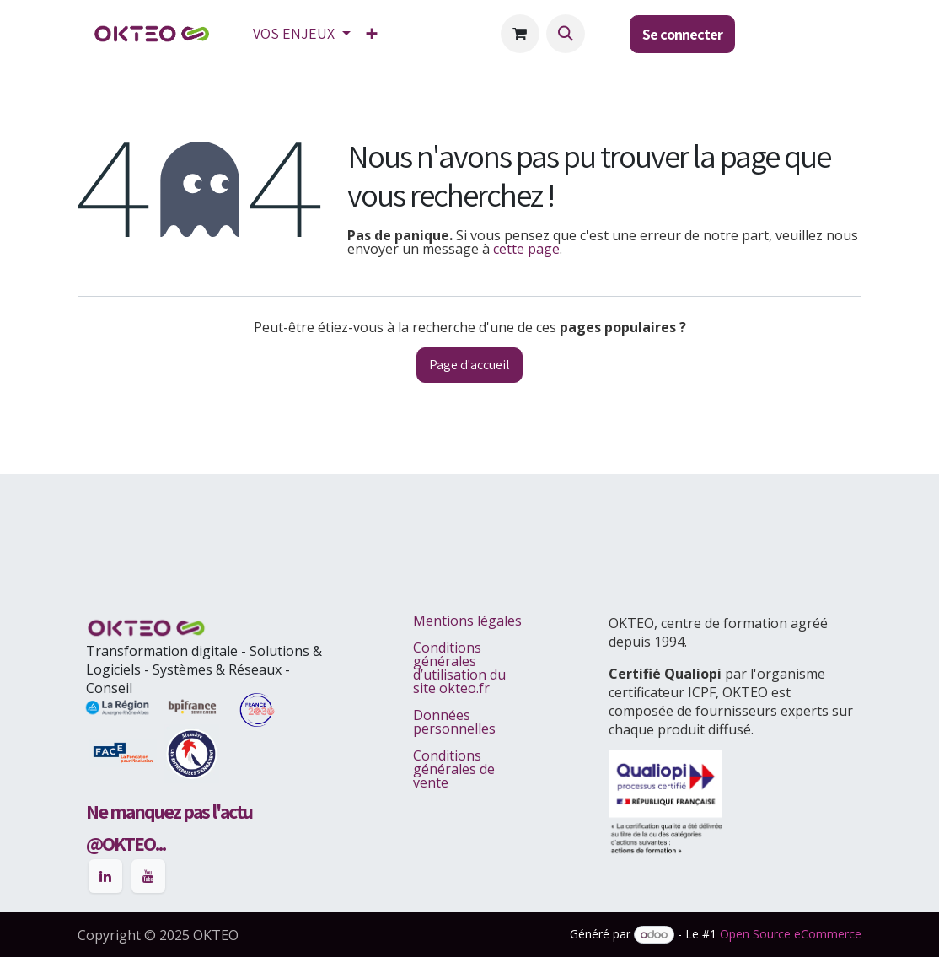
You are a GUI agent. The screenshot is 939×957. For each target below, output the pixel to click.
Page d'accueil (469, 365)
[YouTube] (148, 876)
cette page (526, 248)
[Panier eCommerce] (520, 33)
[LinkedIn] (105, 876)
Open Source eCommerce (790, 934)
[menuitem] (301, 33)
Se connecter (682, 34)
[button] (565, 33)
